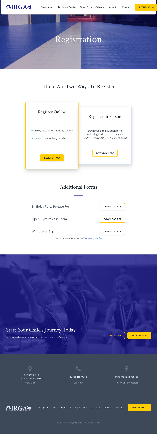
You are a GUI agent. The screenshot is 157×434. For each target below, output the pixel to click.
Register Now (52, 157)
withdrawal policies (91, 238)
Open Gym (86, 7)
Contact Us (114, 335)
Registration (139, 407)
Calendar (100, 7)
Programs (46, 7)
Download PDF (105, 153)
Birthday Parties (67, 7)
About (112, 7)
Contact (126, 7)
